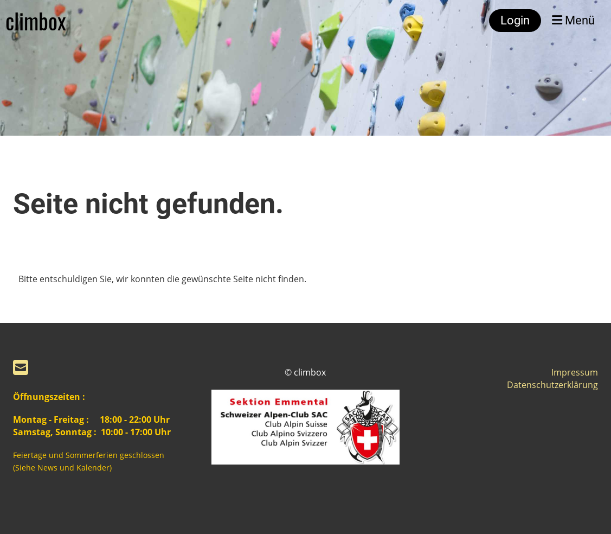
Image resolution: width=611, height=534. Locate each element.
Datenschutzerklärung (552, 385)
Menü (573, 20)
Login (515, 20)
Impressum (574, 372)
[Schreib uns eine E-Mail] (20, 367)
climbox (35, 20)
